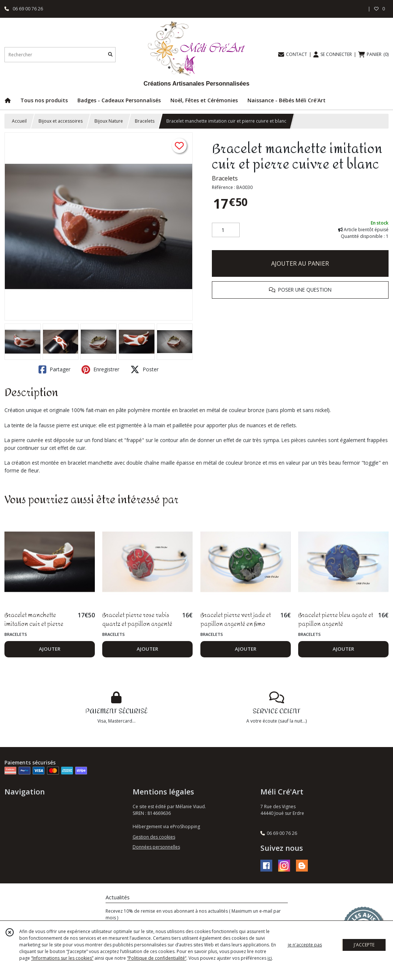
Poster (144, 369)
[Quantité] (226, 230)
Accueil (19, 121)
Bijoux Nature (108, 121)
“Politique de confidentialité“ (156, 958)
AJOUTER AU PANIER (300, 263)
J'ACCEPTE (364, 945)
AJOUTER (49, 649)
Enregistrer (100, 369)
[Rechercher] (110, 54)
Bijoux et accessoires (61, 121)
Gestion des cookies (154, 837)
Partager (54, 369)
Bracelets (144, 121)
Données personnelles (156, 847)
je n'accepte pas (305, 945)
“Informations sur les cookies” (62, 958)
